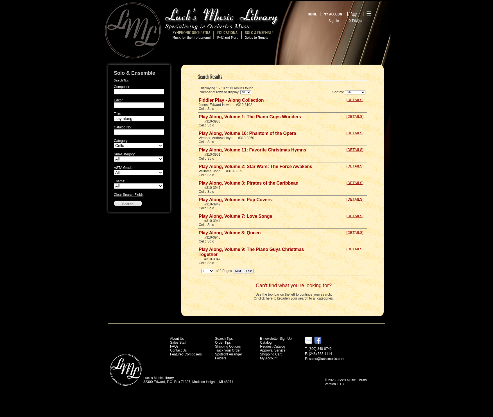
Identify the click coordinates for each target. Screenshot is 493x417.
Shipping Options (228, 346)
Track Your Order (228, 350)
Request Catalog (272, 346)
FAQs (174, 346)
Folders (220, 358)
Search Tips (121, 80)
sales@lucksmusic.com (326, 359)
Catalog (266, 343)
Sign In (334, 21)
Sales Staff (178, 343)
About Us (177, 339)
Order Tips (223, 343)
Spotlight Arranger (228, 354)
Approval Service (273, 350)
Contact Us (178, 350)
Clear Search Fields (128, 195)
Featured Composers (186, 354)
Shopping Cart (271, 354)
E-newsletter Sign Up (276, 339)
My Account (268, 358)
